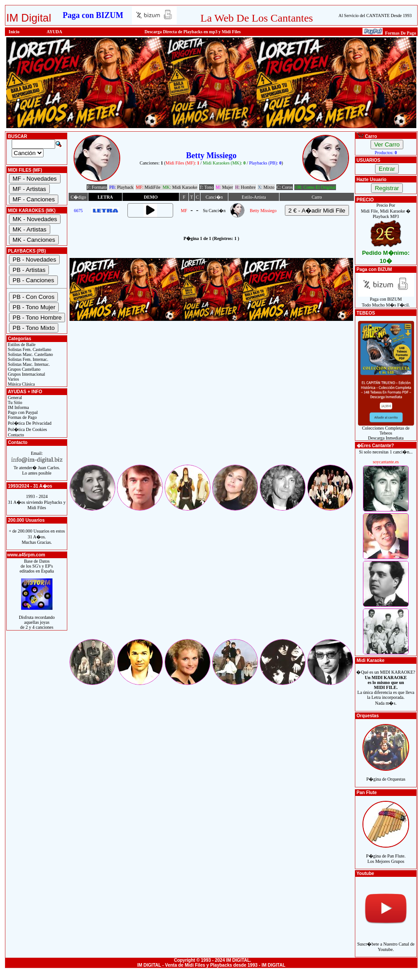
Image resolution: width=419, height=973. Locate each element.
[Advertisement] (211, 400)
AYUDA (54, 31)
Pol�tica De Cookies (27, 429)
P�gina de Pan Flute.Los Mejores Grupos (385, 854)
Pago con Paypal (22, 412)
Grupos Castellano (23, 369)
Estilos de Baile (21, 344)
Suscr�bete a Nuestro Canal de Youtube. (386, 942)
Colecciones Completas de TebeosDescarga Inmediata (386, 431)
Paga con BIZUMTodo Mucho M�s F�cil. (386, 300)
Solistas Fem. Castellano (29, 349)
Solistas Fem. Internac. (27, 359)
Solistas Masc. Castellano (30, 354)
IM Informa (18, 407)
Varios (13, 379)
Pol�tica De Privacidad (29, 423)
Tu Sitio (14, 402)
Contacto (15, 434)
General (14, 397)
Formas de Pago (22, 417)
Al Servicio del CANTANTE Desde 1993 (375, 15)
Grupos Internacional (26, 374)
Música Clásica (21, 384)
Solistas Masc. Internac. (28, 364)
